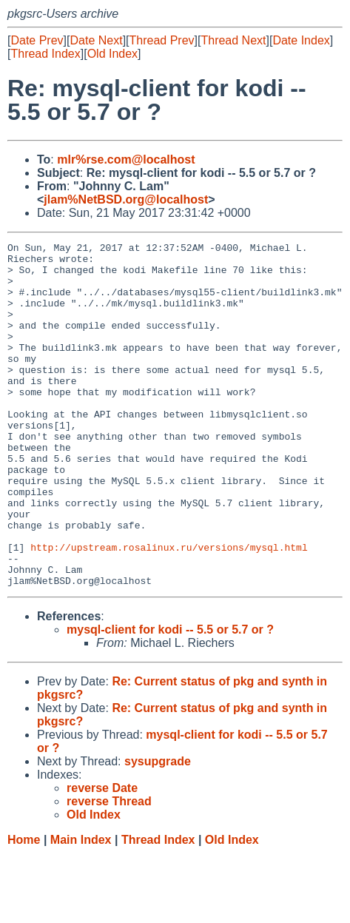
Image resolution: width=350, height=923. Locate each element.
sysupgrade (157, 830)
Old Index (112, 53)
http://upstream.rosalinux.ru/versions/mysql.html (168, 609)
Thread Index (45, 53)
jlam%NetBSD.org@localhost (126, 199)
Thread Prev (162, 40)
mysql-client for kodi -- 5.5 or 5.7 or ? (170, 698)
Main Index (81, 908)
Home (23, 908)
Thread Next (233, 40)
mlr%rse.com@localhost (126, 159)
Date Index (300, 40)
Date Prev (36, 40)
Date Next (96, 40)
